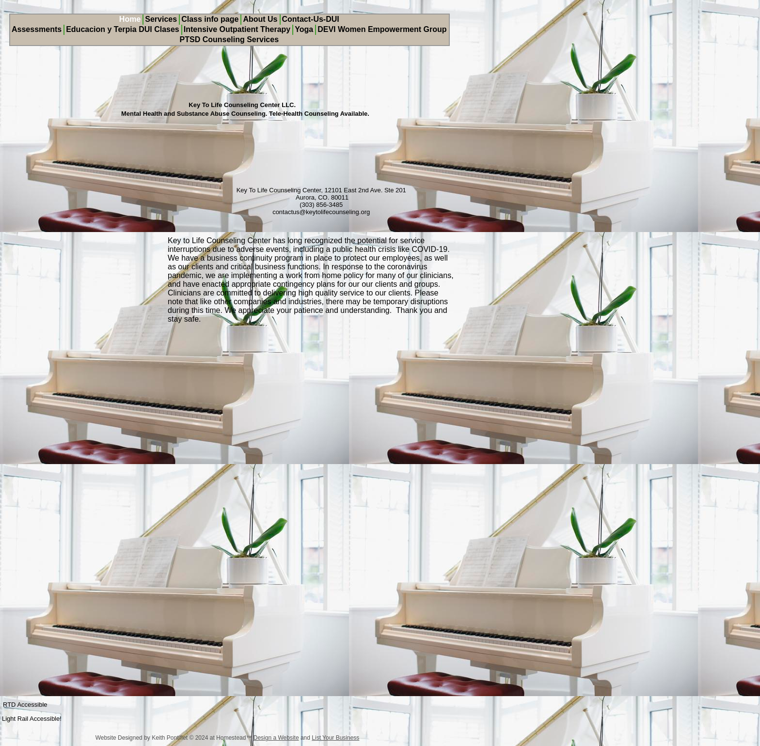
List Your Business (335, 737)
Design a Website (276, 737)
